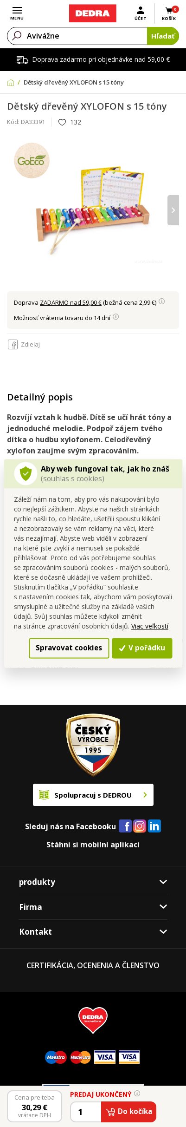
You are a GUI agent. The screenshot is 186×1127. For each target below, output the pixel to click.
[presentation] (173, 210)
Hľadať (163, 35)
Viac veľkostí (149, 626)
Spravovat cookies (69, 647)
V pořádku (142, 647)
